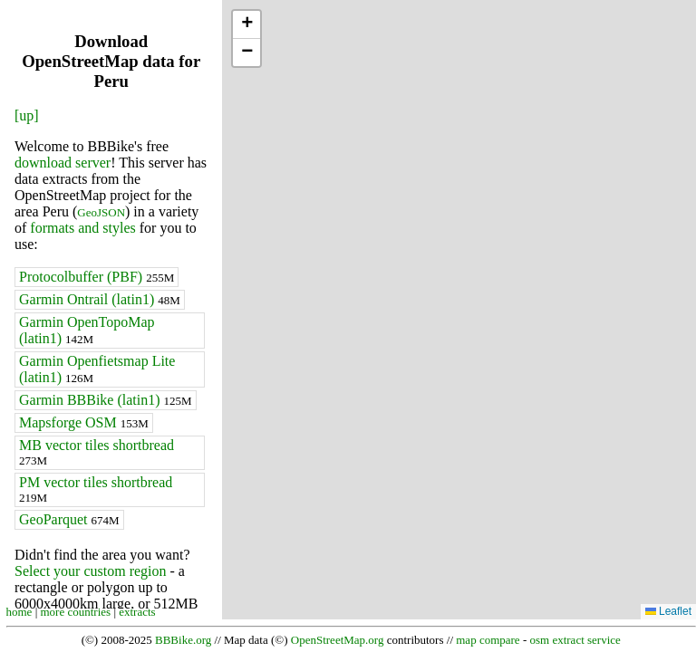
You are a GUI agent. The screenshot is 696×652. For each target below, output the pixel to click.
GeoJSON (101, 212)
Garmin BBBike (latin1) (105, 400)
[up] (26, 115)
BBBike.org (183, 640)
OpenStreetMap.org (337, 640)
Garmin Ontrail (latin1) (99, 299)
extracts (137, 611)
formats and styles (82, 227)
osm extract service (574, 640)
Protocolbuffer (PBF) (96, 276)
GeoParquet (69, 519)
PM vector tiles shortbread (95, 489)
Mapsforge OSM (84, 422)
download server (62, 162)
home (19, 611)
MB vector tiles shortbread (96, 452)
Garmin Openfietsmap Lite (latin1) (97, 369)
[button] (246, 25)
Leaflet (668, 611)
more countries (76, 611)
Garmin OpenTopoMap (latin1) (87, 330)
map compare (487, 640)
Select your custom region (90, 571)
